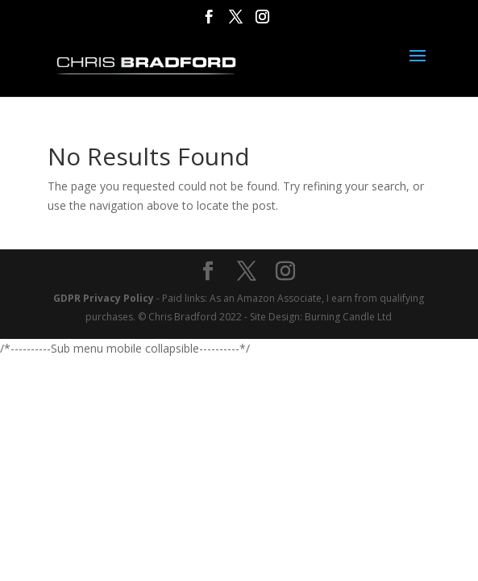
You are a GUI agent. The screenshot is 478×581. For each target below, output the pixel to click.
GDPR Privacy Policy (103, 298)
